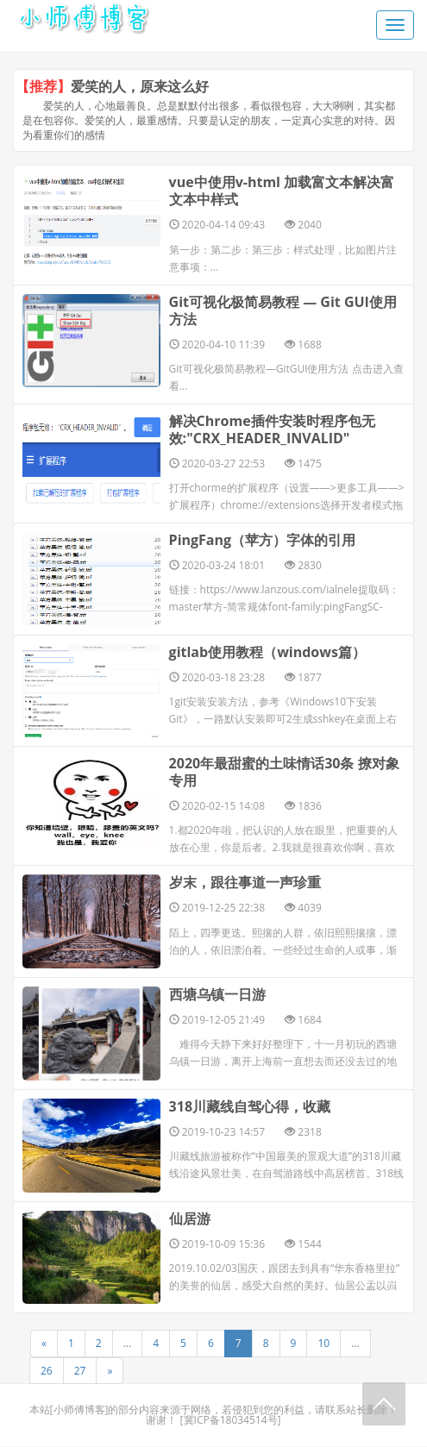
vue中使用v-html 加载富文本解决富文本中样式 (282, 190)
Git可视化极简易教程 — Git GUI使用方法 (283, 310)
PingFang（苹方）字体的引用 (262, 539)
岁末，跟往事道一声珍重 (245, 883)
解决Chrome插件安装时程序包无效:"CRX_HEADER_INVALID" (272, 429)
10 (323, 1344)
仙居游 (189, 1219)
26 (47, 1371)
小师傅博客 (79, 1410)
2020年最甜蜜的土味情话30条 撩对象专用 (284, 773)
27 (80, 1371)
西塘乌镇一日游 (217, 995)
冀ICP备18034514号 (231, 1420)
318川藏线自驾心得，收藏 (249, 1107)
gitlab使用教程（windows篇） (267, 651)
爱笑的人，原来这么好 (140, 86)
